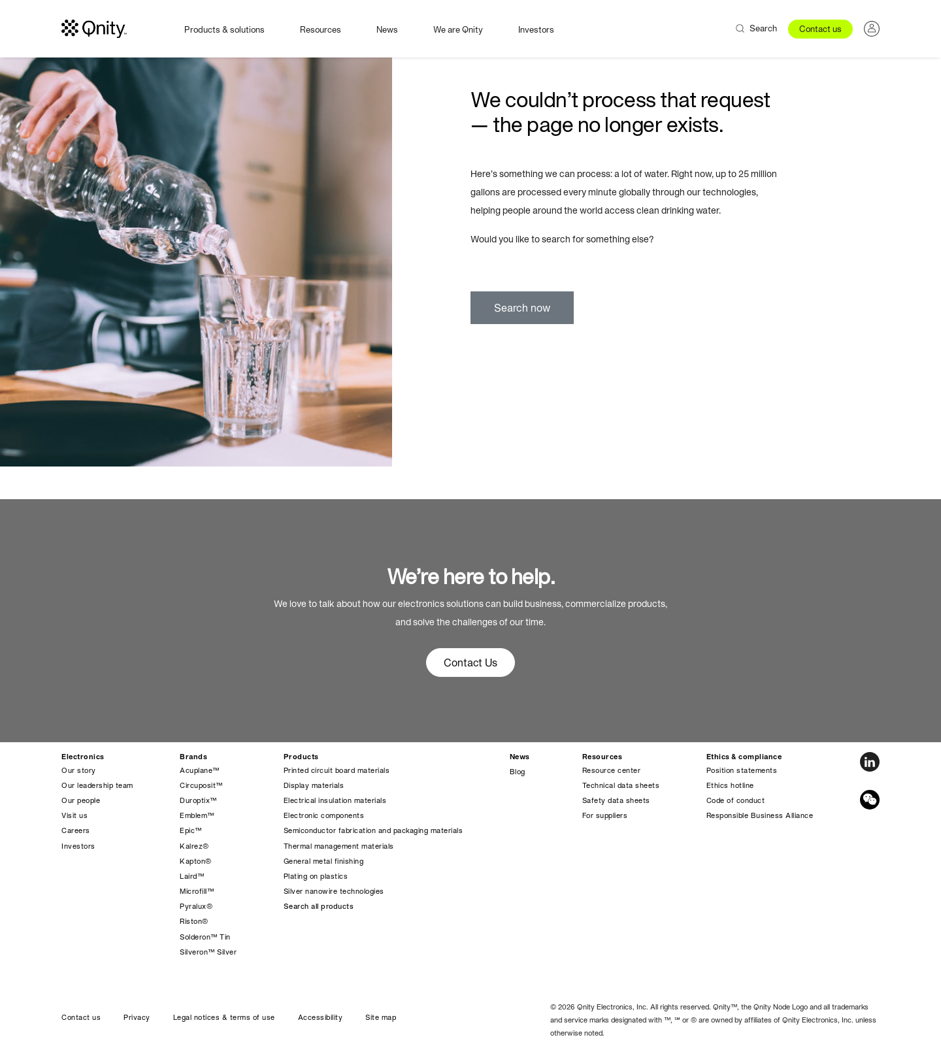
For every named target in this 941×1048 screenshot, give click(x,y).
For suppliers (605, 815)
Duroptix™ (198, 800)
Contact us (820, 29)
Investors (536, 30)
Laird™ (192, 876)
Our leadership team (97, 785)
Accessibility (320, 1017)
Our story (78, 770)
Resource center (611, 770)
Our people (80, 800)
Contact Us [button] (470, 662)
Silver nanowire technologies (334, 891)
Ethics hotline (730, 785)
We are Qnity (458, 30)
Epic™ (191, 830)
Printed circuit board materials (337, 770)
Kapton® (196, 861)
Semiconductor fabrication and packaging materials (373, 830)
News (387, 30)
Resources (320, 30)
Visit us (74, 815)
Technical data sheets (621, 785)
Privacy (137, 1017)
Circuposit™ (201, 785)
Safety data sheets (616, 800)
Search (763, 28)
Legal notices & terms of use (224, 1017)
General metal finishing (324, 861)
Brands (193, 757)
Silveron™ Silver (208, 952)
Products (301, 757)
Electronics (83, 757)
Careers (75, 830)
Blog (517, 772)
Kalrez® (194, 846)
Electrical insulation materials (335, 800)
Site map (380, 1017)
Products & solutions (224, 30)
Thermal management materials (339, 846)
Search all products (319, 906)
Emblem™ (197, 815)
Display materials (314, 785)
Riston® (194, 921)
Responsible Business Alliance (760, 815)
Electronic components (324, 815)
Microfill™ (197, 891)
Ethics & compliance (744, 757)
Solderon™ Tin (205, 937)
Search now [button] (522, 308)
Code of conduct (735, 800)
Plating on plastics (316, 876)
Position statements (742, 770)
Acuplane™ (200, 770)
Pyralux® (196, 906)
